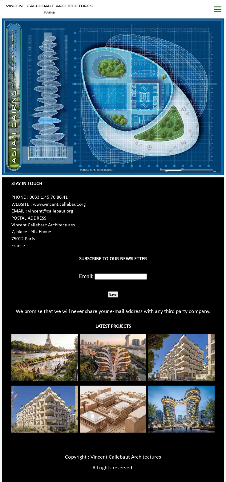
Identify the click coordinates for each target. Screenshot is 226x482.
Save (113, 294)
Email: (86, 276)
